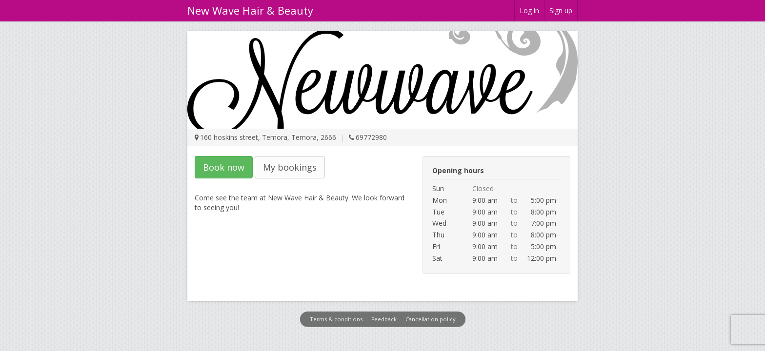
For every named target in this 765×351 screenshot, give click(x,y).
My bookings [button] (290, 167)
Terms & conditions (336, 319)
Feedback (384, 319)
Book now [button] (223, 167)
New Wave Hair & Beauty (250, 10)
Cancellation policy (430, 319)
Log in (529, 10)
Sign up (560, 10)
